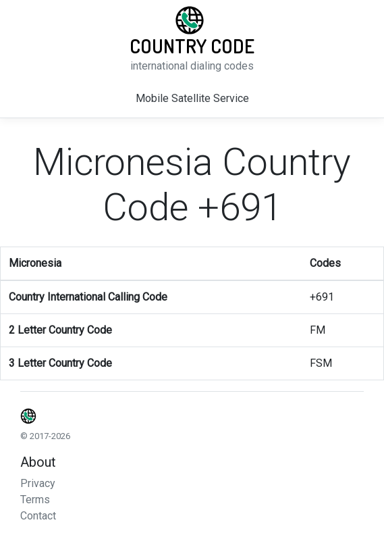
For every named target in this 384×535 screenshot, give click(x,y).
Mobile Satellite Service (192, 98)
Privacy (37, 483)
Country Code (192, 46)
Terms (35, 499)
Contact (38, 515)
